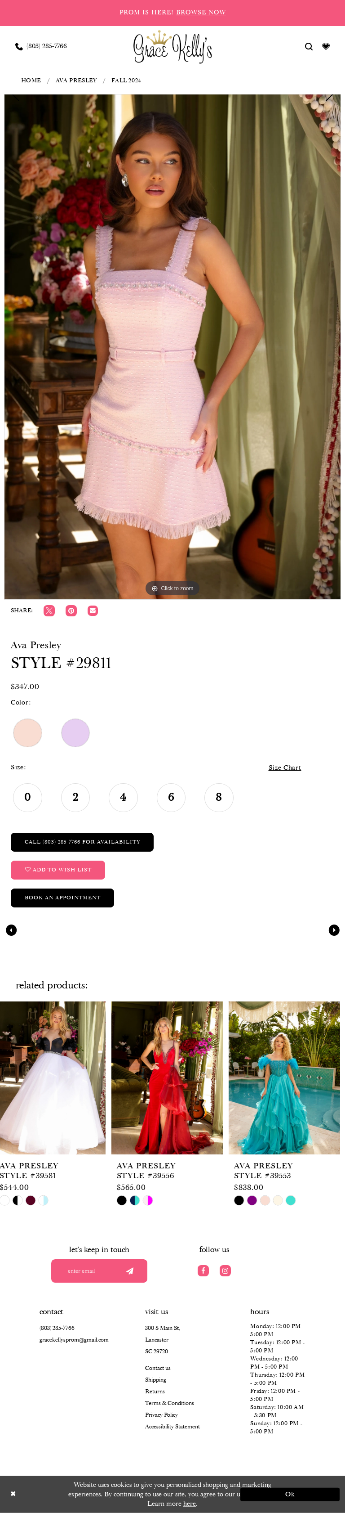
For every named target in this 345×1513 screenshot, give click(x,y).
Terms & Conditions (169, 1403)
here (189, 1504)
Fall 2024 (126, 80)
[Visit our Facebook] (203, 1270)
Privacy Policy (161, 1415)
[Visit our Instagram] (225, 1270)
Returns (155, 1391)
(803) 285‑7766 (57, 1328)
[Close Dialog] (55, 1494)
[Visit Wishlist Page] (326, 46)
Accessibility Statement (172, 1426)
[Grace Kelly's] (172, 46)
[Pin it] (71, 610)
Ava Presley (76, 80)
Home (31, 80)
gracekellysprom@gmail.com (74, 1340)
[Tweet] (49, 610)
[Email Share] (93, 611)
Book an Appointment (63, 897)
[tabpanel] (172, 346)
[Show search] (309, 46)
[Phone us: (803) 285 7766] (41, 46)
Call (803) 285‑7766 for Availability (82, 842)
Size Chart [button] (285, 768)
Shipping (155, 1380)
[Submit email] (129, 1271)
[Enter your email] (99, 1271)
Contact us (158, 1368)
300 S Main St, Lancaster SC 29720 (162, 1340)
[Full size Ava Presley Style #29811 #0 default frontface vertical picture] (172, 346)
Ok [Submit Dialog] (290, 1495)
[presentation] (55, 1077)
